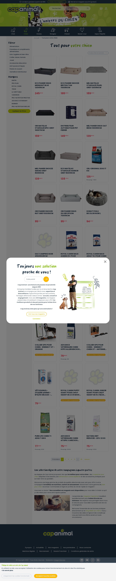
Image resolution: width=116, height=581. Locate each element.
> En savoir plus (7, 570)
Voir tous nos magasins (36, 314)
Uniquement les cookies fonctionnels (16, 576)
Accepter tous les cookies (45, 576)
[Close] (105, 262)
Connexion (36, 319)
